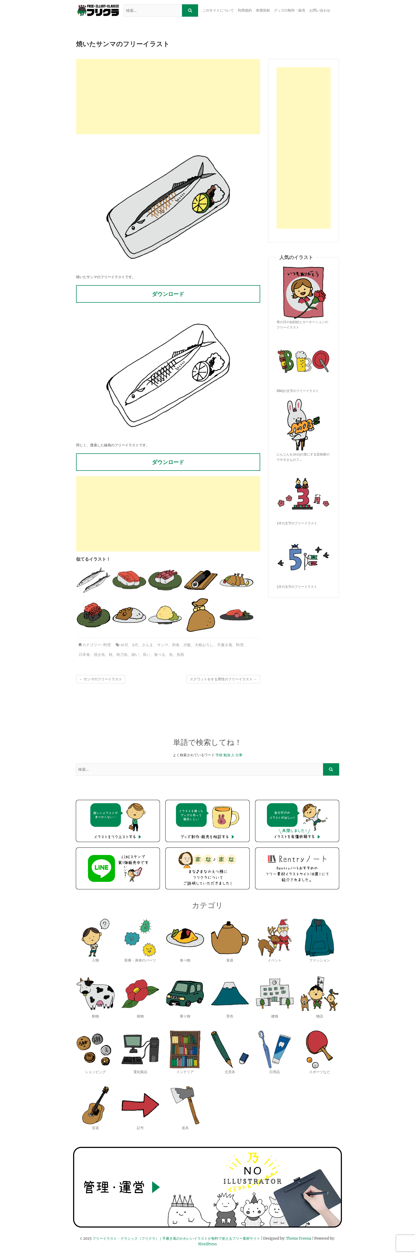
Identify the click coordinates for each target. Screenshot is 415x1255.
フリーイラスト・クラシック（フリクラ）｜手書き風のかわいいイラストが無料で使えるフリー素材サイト (176, 1238)
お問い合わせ (319, 10)
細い (135, 654)
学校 (219, 755)
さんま (147, 644)
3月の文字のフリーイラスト (297, 523)
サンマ (162, 644)
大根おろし (204, 644)
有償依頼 (263, 10)
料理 (107, 644)
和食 (176, 644)
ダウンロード (168, 294)
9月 (135, 644)
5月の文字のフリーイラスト (297, 587)
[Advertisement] (168, 96)
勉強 (226, 755)
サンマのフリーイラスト (100, 679)
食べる (159, 654)
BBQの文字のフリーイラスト (298, 391)
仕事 (238, 755)
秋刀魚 (122, 654)
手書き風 (224, 644)
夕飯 (187, 644)
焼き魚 (99, 654)
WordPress (207, 1244)
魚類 (180, 654)
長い (146, 654)
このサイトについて (218, 10)
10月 (124, 644)
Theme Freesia (298, 1238)
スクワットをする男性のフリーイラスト (223, 679)
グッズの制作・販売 (289, 10)
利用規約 (245, 10)
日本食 (84, 654)
